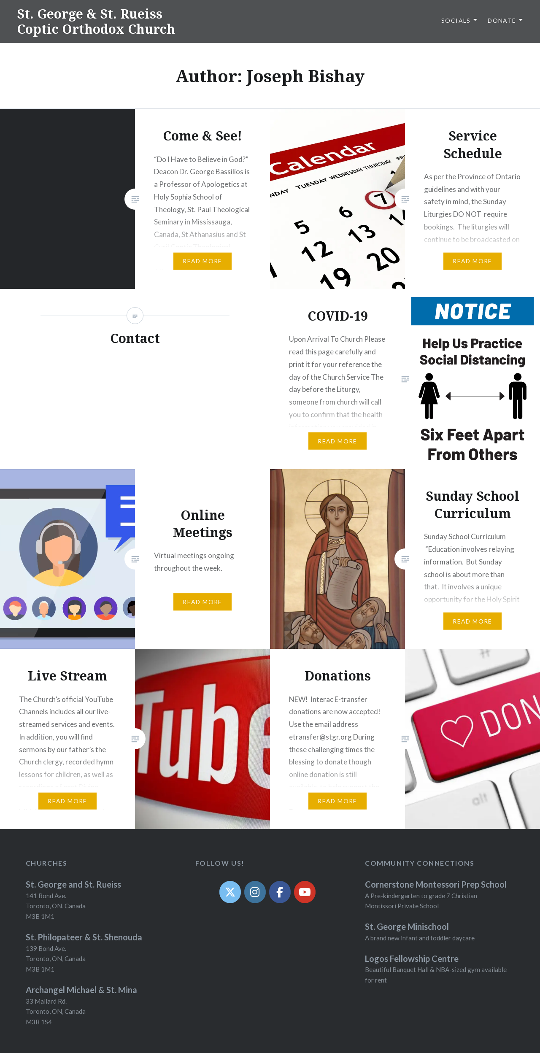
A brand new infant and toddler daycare (420, 938)
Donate (502, 20)
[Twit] (230, 892)
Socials (456, 20)
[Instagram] (255, 892)
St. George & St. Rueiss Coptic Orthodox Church (96, 21)
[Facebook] (280, 892)
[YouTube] (305, 892)
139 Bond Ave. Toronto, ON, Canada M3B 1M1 (56, 959)
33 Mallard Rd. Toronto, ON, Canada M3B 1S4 (56, 1011)
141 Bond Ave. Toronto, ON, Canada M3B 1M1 (56, 906)
